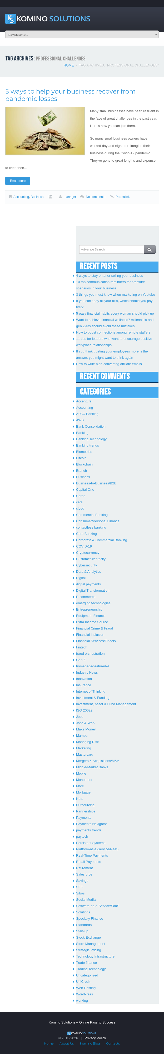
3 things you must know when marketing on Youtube (115, 294)
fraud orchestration (90, 654)
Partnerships (85, 811)
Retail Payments (88, 862)
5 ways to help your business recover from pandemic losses (70, 95)
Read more (18, 181)
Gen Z (81, 660)
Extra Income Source (92, 622)
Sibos (80, 893)
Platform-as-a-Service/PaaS (97, 849)
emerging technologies (93, 603)
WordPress (84, 994)
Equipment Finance (91, 616)
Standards (84, 925)
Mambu (81, 736)
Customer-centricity (91, 559)
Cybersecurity (86, 565)
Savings (82, 881)
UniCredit (83, 982)
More (80, 786)
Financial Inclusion (90, 635)
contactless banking (91, 527)
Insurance (83, 685)
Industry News (87, 672)
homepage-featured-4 (92, 666)
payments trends (88, 830)
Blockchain (84, 464)
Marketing (83, 748)
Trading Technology (91, 969)
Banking (82, 433)
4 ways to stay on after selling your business (109, 276)
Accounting (21, 197)
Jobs (79, 717)
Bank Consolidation (91, 426)
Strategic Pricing (88, 950)
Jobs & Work (85, 723)
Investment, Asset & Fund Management (106, 704)
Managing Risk (87, 742)
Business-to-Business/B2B (96, 483)
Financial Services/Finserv (96, 641)
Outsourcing (85, 805)
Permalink (123, 197)
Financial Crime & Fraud (94, 628)
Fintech (81, 647)
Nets (79, 799)
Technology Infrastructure (95, 956)
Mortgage (83, 792)
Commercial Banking (92, 515)
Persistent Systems (90, 843)
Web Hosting (86, 988)
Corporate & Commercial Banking (101, 540)
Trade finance (86, 963)
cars (79, 502)
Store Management (90, 944)
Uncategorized (87, 975)
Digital (81, 578)
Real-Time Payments (92, 855)
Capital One (85, 490)
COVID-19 (84, 546)
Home (68, 65)
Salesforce (84, 874)
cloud (80, 508)
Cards (80, 496)
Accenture (84, 401)
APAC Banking (87, 414)
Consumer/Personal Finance (98, 521)
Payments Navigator (91, 824)
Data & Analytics (88, 572)
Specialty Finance (89, 918)
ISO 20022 (84, 710)
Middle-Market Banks (92, 767)
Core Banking (86, 534)
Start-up (82, 931)
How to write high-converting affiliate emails (109, 364)
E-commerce (86, 597)
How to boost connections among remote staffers (113, 332)
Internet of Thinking (90, 691)
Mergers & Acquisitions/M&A (97, 761)
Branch (81, 471)
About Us (66, 1043)
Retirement (84, 868)
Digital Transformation (92, 590)
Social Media (86, 900)
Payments (83, 818)
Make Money (86, 729)
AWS (80, 420)
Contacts (113, 1043)
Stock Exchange (88, 937)
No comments (95, 197)
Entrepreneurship (89, 609)
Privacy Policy (95, 1038)
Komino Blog (90, 1043)
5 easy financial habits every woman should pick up (115, 313)
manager (70, 197)
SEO (79, 887)
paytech (82, 836)
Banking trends (87, 445)
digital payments (88, 584)
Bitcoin (81, 458)
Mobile (81, 773)
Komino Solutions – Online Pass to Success (82, 1022)
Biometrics (84, 452)
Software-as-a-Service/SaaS (97, 906)
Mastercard (84, 754)
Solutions (83, 912)
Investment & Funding (92, 698)
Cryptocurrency (87, 553)
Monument (84, 780)
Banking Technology (91, 439)
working (82, 1000)
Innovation (84, 679)
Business (37, 197)
